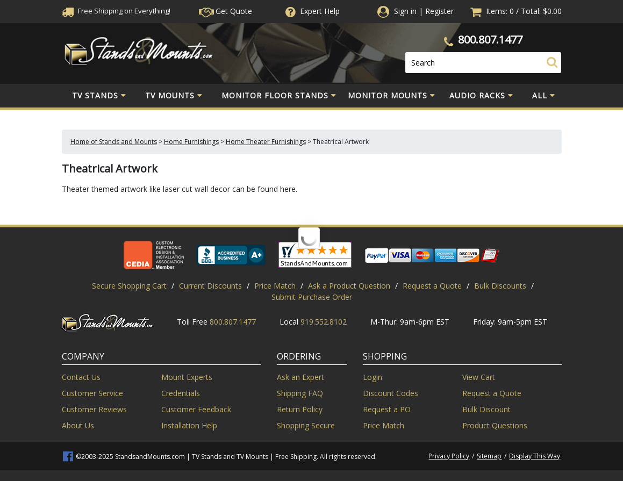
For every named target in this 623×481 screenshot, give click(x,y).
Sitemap (489, 456)
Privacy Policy (448, 456)
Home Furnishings (191, 141)
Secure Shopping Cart (129, 286)
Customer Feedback (196, 409)
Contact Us (81, 377)
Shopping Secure (306, 425)
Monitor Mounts (391, 96)
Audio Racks (481, 96)
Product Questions (494, 425)
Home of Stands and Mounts (113, 141)
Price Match (275, 286)
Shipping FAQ (300, 393)
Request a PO (387, 409)
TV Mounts (174, 96)
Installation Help (189, 425)
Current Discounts (210, 286)
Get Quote (225, 11)
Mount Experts (186, 377)
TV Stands (99, 96)
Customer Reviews (94, 409)
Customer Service (92, 393)
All (543, 96)
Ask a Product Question (349, 286)
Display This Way (534, 456)
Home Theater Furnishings (266, 141)
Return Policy (300, 409)
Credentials (180, 393)
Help (311, 11)
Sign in (405, 11)
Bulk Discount (486, 409)
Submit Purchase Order (311, 297)
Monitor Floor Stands (278, 96)
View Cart (478, 377)
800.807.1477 (490, 39)
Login (372, 377)
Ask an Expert (300, 377)
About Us (78, 425)
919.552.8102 (323, 322)
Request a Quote (432, 286)
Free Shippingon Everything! (116, 11)
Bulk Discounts (500, 286)
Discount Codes (390, 393)
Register (439, 11)
